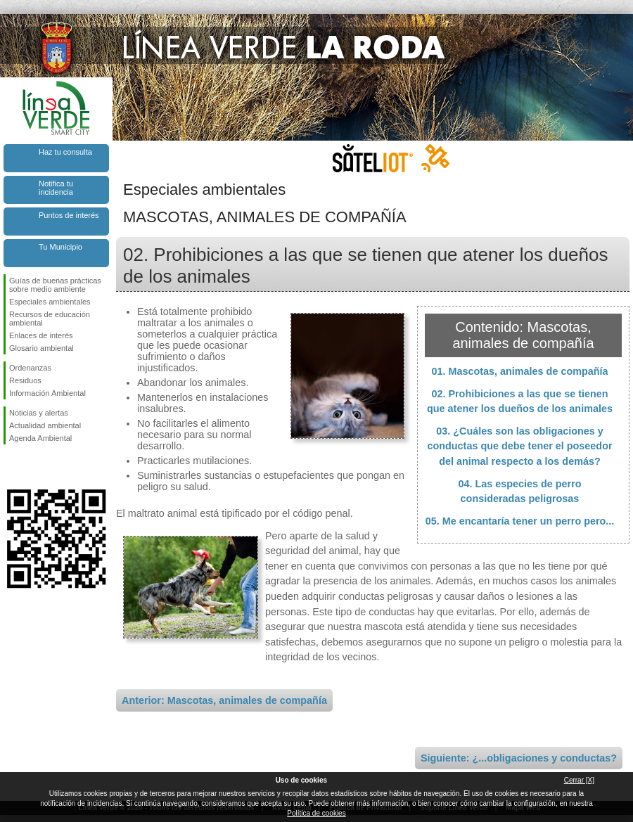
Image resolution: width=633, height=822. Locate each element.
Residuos (25, 380)
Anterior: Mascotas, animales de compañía (224, 700)
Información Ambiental (47, 393)
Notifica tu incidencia (56, 187)
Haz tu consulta (65, 152)
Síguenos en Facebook (12, 466)
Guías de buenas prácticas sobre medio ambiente (55, 284)
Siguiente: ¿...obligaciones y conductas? (519, 758)
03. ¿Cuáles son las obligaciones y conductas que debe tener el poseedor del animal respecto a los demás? (519, 446)
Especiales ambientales (50, 301)
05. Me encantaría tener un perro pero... (520, 521)
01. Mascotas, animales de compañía (519, 371)
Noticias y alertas (38, 413)
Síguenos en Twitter (35, 466)
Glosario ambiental (41, 348)
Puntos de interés (69, 215)
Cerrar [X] (579, 780)
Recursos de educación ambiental (49, 318)
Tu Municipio (60, 247)
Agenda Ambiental (40, 438)
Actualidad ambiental (45, 425)
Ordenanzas (30, 368)
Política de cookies (316, 813)
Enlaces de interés (41, 335)
